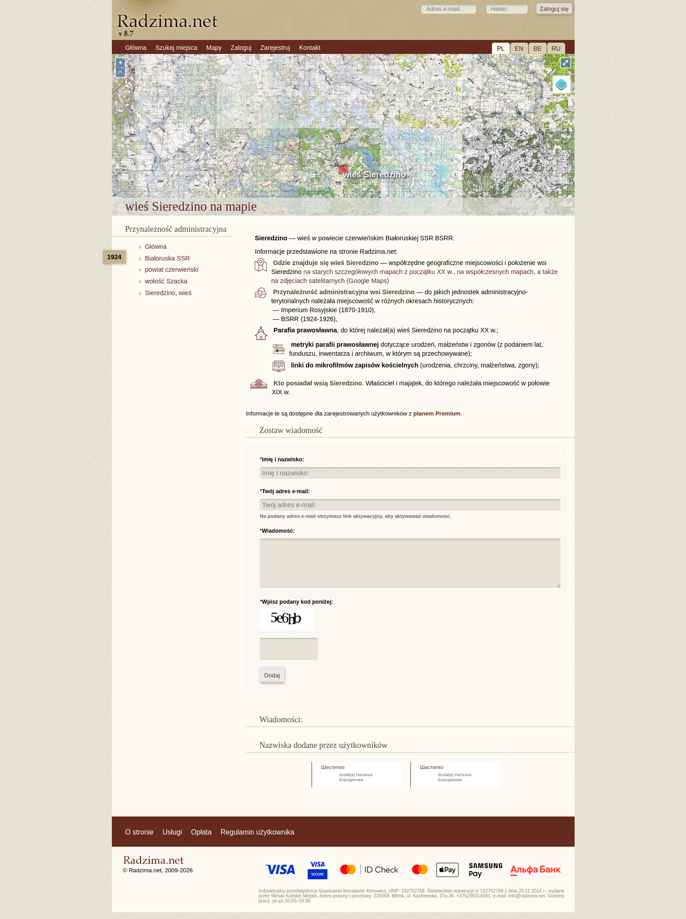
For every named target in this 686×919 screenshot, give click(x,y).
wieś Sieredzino (374, 174)
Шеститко (333, 767)
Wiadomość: (278, 531)
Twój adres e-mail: (286, 491)
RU (555, 48)
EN (519, 48)
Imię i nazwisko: (283, 459)
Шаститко (431, 767)
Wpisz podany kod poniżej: (297, 602)
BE (537, 48)
